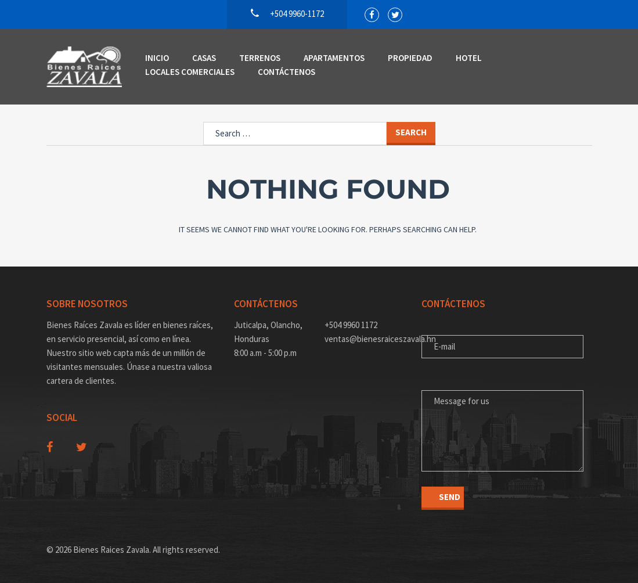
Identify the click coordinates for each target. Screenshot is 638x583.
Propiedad (410, 57)
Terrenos (259, 57)
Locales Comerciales (190, 71)
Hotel (469, 57)
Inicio (157, 57)
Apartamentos (334, 57)
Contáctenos (286, 71)
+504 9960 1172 (351, 324)
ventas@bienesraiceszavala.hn (364, 338)
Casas (204, 57)
